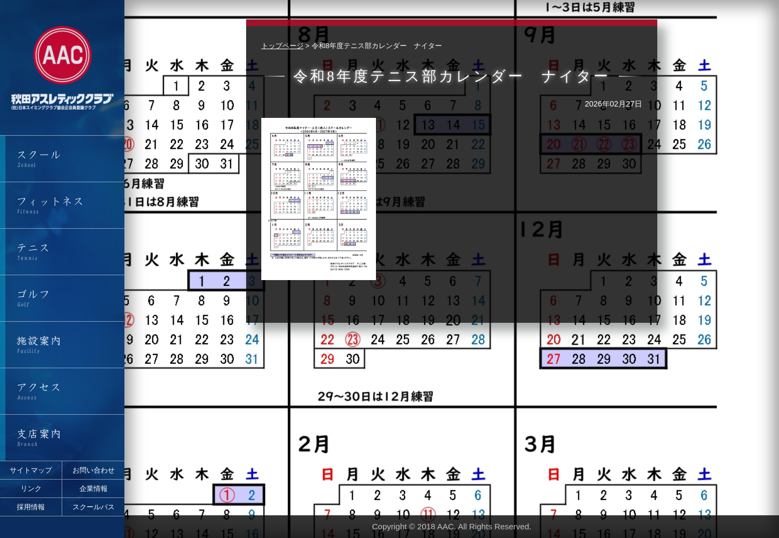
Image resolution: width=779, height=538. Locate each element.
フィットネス (62, 205)
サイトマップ (31, 470)
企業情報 (94, 488)
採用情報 (31, 507)
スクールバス (93, 507)
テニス (62, 252)
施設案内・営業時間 (62, 345)
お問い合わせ (93, 470)
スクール (62, 159)
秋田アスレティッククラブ (62, 67)
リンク (31, 488)
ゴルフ (62, 298)
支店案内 (62, 438)
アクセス (62, 391)
